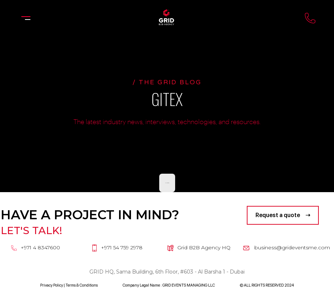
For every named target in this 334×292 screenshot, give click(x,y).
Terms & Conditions (81, 285)
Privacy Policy (51, 285)
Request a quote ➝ (282, 215)
